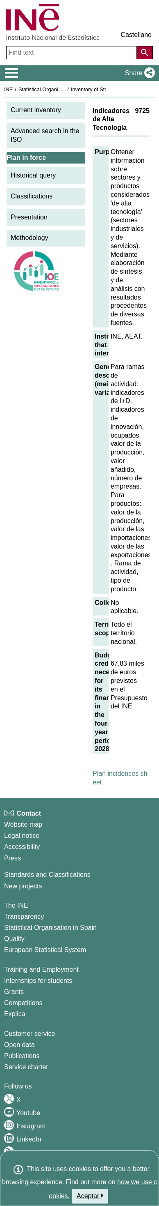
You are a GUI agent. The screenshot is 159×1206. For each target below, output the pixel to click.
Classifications (31, 196)
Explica (14, 1013)
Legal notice (21, 835)
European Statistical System (45, 949)
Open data (19, 1044)
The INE (16, 905)
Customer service (29, 1033)
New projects (23, 886)
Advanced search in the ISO (45, 135)
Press (12, 858)
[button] (138, 73)
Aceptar (90, 1195)
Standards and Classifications (47, 874)
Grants (14, 991)
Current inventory (36, 109)
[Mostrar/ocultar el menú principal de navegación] (11, 73)
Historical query (33, 175)
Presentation (29, 217)
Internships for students (38, 980)
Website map (23, 824)
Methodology (29, 237)
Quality (14, 938)
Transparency (24, 916)
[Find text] (72, 52)
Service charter (26, 1066)
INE (8, 89)
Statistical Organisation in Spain (55, 89)
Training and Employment (41, 969)
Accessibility (22, 846)
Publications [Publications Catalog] (21, 1055)
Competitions (23, 1002)
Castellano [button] (136, 34)
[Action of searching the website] (144, 52)
